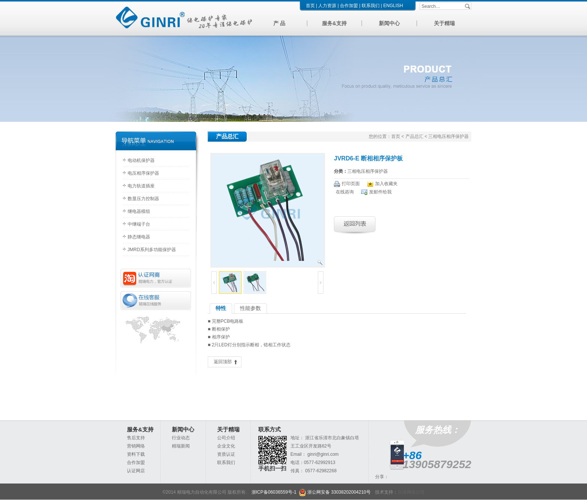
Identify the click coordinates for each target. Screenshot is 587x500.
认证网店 (136, 470)
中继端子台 (139, 224)
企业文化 (226, 446)
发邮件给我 (380, 192)
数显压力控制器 (143, 198)
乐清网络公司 (411, 492)
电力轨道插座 (141, 186)
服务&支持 (334, 23)
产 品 (279, 23)
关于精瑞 (444, 23)
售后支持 (136, 437)
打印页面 (351, 183)
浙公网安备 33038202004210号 (335, 492)
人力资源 (327, 5)
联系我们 (371, 5)
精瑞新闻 (181, 446)
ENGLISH (393, 5)
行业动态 (181, 437)
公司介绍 (226, 437)
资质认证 (226, 454)
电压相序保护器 (143, 173)
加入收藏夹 (386, 183)
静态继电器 (139, 237)
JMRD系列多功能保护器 (152, 249)
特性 (221, 308)
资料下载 (136, 454)
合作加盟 (349, 5)
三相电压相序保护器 (367, 171)
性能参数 (250, 308)
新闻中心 (389, 23)
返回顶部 (223, 361)
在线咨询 (345, 192)
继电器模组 (139, 211)
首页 (310, 5)
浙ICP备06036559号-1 (274, 492)
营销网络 (136, 446)
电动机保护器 (141, 160)
